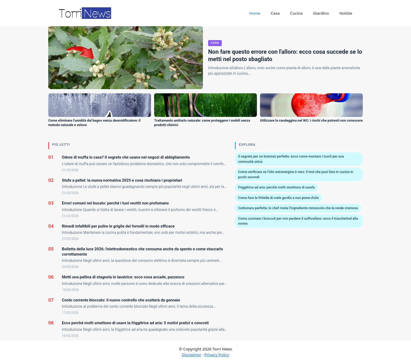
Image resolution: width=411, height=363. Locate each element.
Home (255, 13)
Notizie (345, 13)
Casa (275, 13)
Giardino (321, 13)
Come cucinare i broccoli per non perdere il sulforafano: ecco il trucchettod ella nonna (298, 221)
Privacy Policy (216, 354)
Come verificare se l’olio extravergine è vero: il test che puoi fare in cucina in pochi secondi (295, 174)
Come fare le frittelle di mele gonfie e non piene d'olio (278, 198)
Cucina (296, 13)
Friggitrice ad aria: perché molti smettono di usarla (276, 187)
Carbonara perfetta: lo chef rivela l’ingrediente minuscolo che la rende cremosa (298, 208)
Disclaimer (191, 354)
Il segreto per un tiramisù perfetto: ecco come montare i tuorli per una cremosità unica (291, 159)
